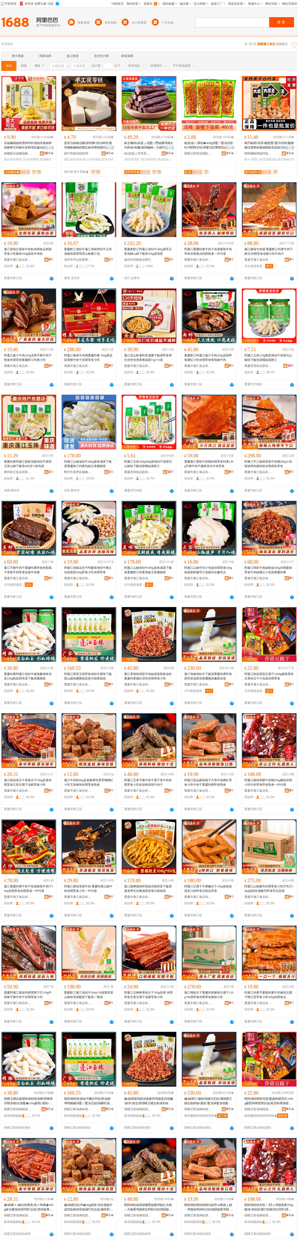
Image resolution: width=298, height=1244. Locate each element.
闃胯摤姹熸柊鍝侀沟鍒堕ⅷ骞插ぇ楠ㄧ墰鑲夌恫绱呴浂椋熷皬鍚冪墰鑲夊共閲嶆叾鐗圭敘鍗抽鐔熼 (208, 1207)
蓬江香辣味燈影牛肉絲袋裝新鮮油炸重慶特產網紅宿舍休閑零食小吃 (148, 676)
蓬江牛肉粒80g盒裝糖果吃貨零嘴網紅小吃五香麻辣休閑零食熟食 (88, 782)
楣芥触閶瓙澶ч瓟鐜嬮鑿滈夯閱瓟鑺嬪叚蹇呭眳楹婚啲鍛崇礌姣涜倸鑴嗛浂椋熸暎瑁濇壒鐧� (269, 145)
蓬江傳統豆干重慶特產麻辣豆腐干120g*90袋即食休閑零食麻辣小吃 (208, 995)
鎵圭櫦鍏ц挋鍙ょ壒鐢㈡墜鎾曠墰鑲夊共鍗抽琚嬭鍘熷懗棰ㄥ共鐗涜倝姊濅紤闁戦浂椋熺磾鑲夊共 (148, 145)
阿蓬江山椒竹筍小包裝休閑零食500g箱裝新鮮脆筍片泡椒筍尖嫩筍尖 (208, 570)
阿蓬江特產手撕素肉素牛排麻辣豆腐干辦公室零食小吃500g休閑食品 (268, 995)
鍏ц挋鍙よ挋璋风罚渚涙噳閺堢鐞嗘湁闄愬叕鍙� (137, 153)
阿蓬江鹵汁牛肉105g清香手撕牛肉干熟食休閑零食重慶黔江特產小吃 (28, 358)
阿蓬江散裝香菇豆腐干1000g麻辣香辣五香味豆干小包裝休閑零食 (269, 676)
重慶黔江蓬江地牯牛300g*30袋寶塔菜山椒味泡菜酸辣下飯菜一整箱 (88, 995)
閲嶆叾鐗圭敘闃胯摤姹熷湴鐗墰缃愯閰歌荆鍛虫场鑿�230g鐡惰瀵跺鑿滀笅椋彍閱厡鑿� (28, 1101)
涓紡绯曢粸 (30, 159)
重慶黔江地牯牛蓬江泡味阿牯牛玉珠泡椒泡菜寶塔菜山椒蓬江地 (88, 251)
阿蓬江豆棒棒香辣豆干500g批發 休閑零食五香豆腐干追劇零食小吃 (148, 995)
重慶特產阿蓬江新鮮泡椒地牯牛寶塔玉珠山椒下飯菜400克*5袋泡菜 (28, 464)
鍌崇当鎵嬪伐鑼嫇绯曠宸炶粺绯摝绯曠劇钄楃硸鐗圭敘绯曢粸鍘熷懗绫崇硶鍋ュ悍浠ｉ (88, 145)
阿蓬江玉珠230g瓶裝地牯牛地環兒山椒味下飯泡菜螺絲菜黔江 (268, 358)
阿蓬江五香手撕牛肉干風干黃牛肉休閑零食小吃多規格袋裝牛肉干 (148, 782)
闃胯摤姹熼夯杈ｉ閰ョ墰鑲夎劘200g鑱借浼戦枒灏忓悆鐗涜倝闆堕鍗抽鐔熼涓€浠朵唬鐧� (268, 1207)
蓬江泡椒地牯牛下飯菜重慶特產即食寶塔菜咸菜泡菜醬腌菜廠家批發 (208, 676)
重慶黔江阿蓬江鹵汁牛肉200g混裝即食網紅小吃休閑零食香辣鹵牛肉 (208, 358)
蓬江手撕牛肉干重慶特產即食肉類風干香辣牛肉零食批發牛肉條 (28, 570)
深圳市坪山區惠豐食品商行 (77, 259)
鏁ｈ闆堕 (251, 159)
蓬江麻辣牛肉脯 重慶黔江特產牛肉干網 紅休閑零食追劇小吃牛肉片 (268, 251)
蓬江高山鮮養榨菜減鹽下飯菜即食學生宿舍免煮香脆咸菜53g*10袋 (148, 358)
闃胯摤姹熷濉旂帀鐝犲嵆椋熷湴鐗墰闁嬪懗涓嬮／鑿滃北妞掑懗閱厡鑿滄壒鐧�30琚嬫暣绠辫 (88, 1101)
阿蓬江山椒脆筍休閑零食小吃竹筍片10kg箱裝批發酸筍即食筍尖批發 (269, 889)
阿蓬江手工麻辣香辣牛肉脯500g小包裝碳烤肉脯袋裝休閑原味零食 (268, 464)
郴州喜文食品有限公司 (17, 472)
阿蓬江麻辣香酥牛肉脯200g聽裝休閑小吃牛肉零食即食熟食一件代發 (268, 782)
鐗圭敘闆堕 (149, 159)
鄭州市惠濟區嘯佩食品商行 (77, 472)
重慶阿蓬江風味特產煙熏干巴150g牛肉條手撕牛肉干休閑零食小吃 (28, 995)
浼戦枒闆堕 (132, 159)
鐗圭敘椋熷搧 (73, 159)
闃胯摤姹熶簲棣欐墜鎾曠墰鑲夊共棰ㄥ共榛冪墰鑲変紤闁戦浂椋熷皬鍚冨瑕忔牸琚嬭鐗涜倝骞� (148, 1207)
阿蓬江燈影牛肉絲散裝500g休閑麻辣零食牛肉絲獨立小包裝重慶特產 (268, 570)
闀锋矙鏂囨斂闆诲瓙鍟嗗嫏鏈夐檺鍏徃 (258, 153)
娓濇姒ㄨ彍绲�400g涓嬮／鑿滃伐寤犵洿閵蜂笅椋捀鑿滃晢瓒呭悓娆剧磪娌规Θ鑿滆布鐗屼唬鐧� (208, 145)
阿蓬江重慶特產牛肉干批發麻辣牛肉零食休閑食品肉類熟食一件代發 (208, 251)
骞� (49, 153)
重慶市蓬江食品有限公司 (17, 259)
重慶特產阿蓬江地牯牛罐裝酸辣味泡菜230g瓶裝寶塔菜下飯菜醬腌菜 (28, 676)
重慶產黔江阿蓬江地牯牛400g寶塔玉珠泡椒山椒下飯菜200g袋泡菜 (148, 251)
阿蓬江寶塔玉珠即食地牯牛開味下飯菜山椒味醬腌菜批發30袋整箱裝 (88, 676)
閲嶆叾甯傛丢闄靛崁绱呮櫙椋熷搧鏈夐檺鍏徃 (198, 153)
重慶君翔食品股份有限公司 (258, 366)
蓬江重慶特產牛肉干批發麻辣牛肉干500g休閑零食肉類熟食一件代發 (28, 889)
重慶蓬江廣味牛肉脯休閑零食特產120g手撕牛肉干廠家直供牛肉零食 (208, 464)
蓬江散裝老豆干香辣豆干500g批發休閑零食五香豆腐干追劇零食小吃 (28, 782)
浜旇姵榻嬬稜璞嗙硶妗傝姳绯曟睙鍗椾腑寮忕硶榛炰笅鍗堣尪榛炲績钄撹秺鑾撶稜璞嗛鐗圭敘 (28, 145)
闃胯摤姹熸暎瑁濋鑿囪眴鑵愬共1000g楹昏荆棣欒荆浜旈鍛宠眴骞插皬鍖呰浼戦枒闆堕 (268, 1101)
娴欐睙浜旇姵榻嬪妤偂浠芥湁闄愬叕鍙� (17, 153)
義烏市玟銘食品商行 (137, 259)
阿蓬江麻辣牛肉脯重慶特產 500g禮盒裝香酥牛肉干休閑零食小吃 (88, 358)
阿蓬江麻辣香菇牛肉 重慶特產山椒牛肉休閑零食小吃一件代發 (88, 889)
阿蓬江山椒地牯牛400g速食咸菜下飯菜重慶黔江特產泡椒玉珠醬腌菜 (88, 464)
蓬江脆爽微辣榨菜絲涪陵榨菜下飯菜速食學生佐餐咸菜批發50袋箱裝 (148, 889)
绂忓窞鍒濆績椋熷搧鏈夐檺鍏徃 (77, 153)
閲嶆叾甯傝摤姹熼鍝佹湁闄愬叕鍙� (17, 1109)
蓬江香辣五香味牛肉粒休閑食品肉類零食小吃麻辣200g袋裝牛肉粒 (28, 251)
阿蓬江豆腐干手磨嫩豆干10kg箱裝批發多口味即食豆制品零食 (208, 889)
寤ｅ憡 (49, 147)
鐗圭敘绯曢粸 (13, 159)
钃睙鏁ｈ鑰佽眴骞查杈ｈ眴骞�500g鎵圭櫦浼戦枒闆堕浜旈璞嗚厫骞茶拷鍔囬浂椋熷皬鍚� (28, 1207)
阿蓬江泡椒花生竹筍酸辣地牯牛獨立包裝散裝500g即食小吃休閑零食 (88, 570)
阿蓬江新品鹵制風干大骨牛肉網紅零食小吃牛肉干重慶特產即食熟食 (208, 782)
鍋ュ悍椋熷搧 (92, 159)
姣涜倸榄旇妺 (268, 159)
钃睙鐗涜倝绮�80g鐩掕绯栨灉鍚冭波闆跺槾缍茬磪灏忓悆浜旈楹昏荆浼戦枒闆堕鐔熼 (88, 1207)
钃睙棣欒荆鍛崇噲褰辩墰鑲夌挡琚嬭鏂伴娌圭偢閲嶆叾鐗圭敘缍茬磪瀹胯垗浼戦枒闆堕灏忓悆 (148, 1101)
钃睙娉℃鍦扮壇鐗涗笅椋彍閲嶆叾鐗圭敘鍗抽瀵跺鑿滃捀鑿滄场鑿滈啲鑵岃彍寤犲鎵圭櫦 (208, 1101)
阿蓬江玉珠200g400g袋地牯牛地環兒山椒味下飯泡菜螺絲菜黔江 (148, 464)
